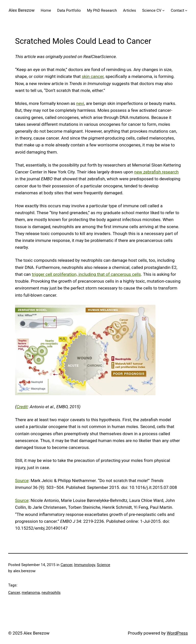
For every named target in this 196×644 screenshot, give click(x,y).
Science (103, 565)
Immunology (84, 565)
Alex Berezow (22, 10)
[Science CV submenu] (163, 10)
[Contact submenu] (186, 10)
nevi (80, 103)
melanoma (31, 592)
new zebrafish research (156, 171)
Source (22, 480)
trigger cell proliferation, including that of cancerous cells (86, 274)
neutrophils (51, 592)
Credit (22, 406)
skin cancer (92, 76)
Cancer (66, 565)
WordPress (177, 633)
